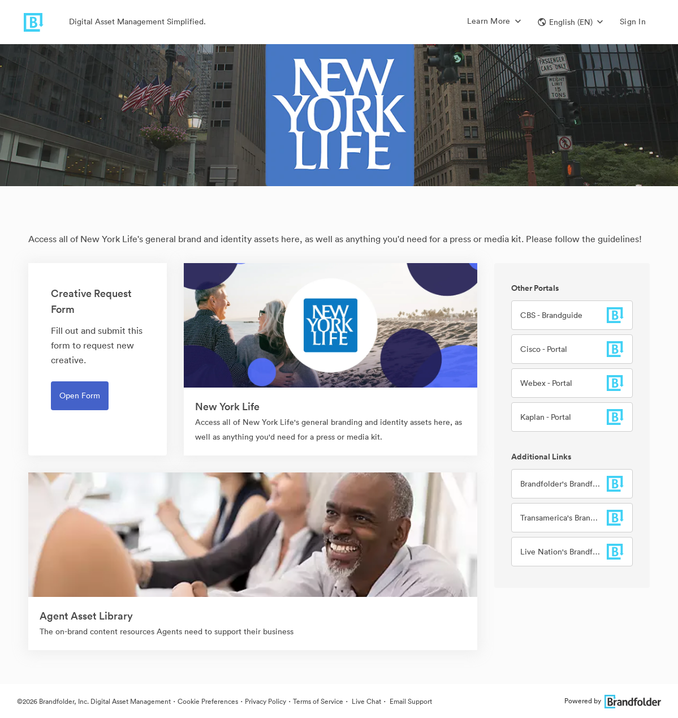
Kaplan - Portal (545, 417)
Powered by (612, 701)
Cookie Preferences (208, 701)
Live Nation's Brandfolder (563, 552)
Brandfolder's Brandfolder (563, 484)
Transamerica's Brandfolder (563, 518)
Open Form (79, 395)
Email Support (410, 701)
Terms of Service (318, 701)
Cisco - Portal (543, 349)
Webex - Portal (546, 383)
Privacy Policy (265, 701)
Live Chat (365, 701)
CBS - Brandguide (551, 315)
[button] (570, 22)
